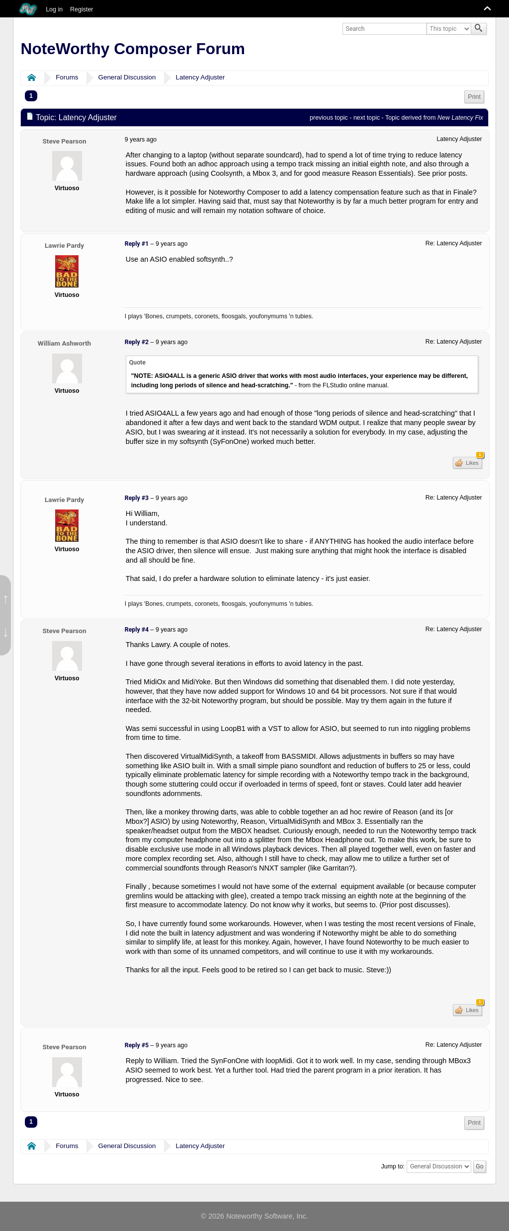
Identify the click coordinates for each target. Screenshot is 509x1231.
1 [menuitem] (31, 95)
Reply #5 (137, 1045)
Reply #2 (137, 342)
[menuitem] (474, 97)
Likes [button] (473, 461)
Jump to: (393, 1166)
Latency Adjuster (200, 77)
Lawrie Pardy (64, 245)
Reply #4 (137, 629)
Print (474, 96)
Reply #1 (137, 243)
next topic (366, 117)
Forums (67, 77)
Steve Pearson (64, 141)
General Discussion (127, 77)
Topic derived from (434, 117)
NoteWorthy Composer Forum (133, 49)
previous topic (329, 117)
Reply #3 (137, 498)
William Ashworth (64, 343)
